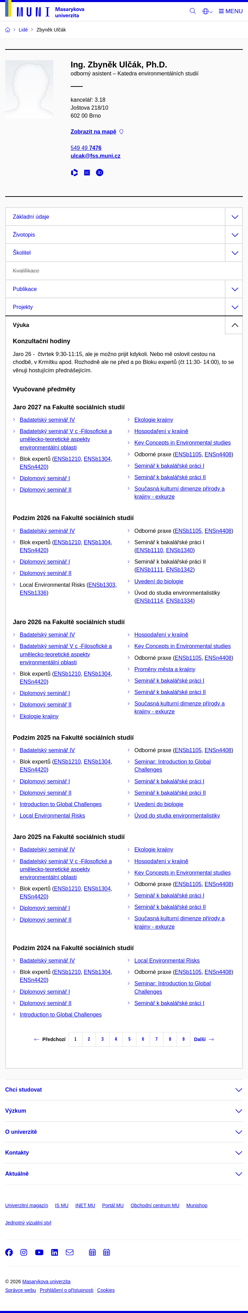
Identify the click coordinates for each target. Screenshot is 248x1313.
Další (203, 1039)
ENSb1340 (179, 550)
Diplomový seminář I (45, 478)
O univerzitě (21, 1132)
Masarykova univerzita (46, 1281)
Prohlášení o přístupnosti (67, 1290)
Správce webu (20, 1290)
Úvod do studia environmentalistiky (177, 816)
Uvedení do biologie (158, 581)
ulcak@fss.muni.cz (96, 156)
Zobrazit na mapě (97, 132)
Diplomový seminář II (45, 490)
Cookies (106, 1290)
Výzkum (15, 1111)
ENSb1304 (97, 459)
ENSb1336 (33, 593)
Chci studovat (23, 1090)
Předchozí (49, 1039)
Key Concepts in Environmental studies (182, 443)
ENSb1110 (149, 550)
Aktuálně (17, 1174)
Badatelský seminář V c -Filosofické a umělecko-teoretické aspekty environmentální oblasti (66, 439)
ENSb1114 (149, 601)
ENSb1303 (101, 585)
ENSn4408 (218, 454)
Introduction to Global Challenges (61, 804)
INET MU (85, 1205)
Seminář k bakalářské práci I (169, 466)
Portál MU (113, 1205)
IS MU (62, 1205)
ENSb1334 (179, 601)
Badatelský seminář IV (47, 420)
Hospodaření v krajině (161, 431)
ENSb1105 (188, 454)
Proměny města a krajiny (164, 669)
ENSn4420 (33, 467)
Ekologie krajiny (153, 420)
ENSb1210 (67, 459)
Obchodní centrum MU (155, 1205)
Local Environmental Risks (52, 816)
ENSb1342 (179, 570)
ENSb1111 (149, 570)
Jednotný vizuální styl (28, 1222)
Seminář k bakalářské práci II (170, 477)
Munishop (196, 1205)
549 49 (86, 148)
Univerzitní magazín (26, 1205)
